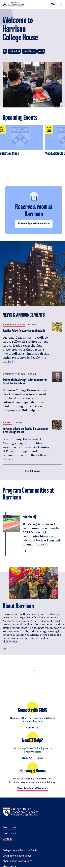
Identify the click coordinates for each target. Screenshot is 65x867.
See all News (32, 471)
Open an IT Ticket (32, 758)
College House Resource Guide (20, 850)
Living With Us (29, 51)
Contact (7, 839)
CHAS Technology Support (17, 856)
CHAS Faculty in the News (14, 325)
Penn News (7, 423)
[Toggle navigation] (61, 4)
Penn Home (9, 827)
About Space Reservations (17, 861)
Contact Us (32, 727)
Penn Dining (9, 833)
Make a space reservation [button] (34, 223)
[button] (4, 648)
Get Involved (14, 51)
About (41, 51)
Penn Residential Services (32, 788)
